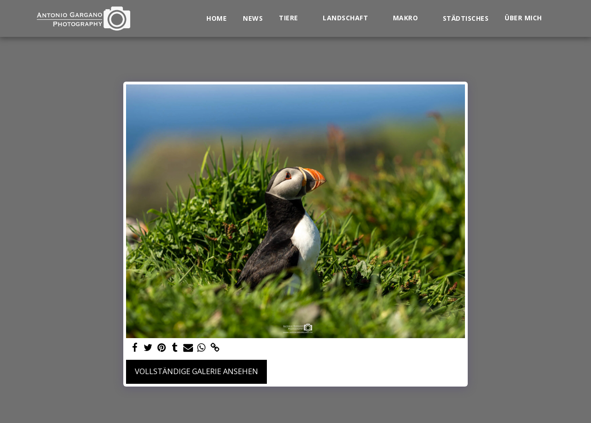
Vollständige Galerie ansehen (196, 371)
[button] (292, 18)
